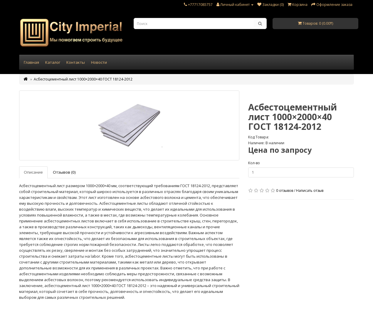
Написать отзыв (309, 190)
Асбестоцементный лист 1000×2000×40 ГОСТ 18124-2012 (83, 79)
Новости (99, 62)
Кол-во (254, 162)
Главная (31, 62)
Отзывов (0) (64, 172)
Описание (33, 172)
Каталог (52, 62)
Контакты (75, 62)
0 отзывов (284, 190)
